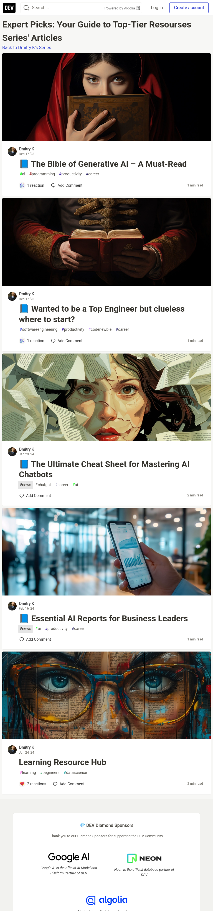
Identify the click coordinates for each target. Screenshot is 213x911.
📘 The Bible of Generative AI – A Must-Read (103, 164)
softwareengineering (38, 329)
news (25, 485)
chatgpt (43, 485)
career (92, 174)
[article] (106, 139)
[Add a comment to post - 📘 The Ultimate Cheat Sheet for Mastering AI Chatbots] (35, 495)
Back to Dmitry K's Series (26, 47)
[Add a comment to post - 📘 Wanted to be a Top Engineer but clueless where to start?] (32, 341)
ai (22, 174)
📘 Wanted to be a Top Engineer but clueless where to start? (102, 314)
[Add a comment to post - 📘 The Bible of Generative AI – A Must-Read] (32, 185)
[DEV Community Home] (9, 7)
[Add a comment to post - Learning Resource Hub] (33, 784)
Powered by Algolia (122, 8)
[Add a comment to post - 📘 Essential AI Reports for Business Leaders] (35, 639)
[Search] (26, 8)
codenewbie (100, 329)
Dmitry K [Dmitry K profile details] (26, 149)
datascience (75, 773)
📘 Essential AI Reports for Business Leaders (103, 618)
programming (42, 174)
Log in (157, 7)
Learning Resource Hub (62, 762)
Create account (189, 7)
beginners (50, 773)
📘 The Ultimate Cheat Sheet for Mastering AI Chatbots (104, 469)
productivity (70, 174)
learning (28, 773)
